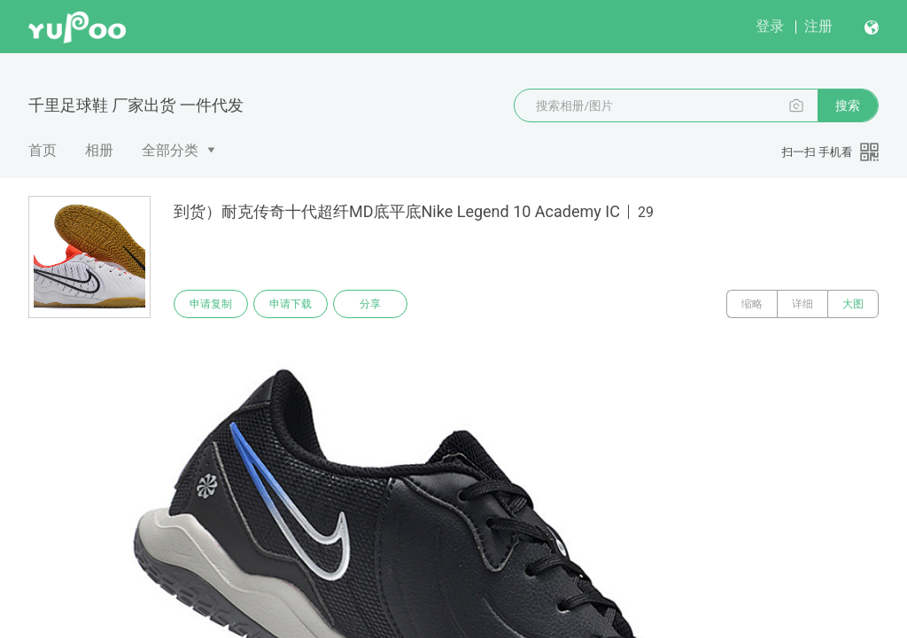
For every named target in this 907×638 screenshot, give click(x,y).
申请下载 (290, 304)
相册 (99, 150)
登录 (770, 26)
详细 (802, 304)
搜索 (847, 105)
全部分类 (170, 150)
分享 (370, 304)
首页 (42, 150)
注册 (818, 26)
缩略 (752, 304)
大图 (853, 304)
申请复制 (211, 304)
